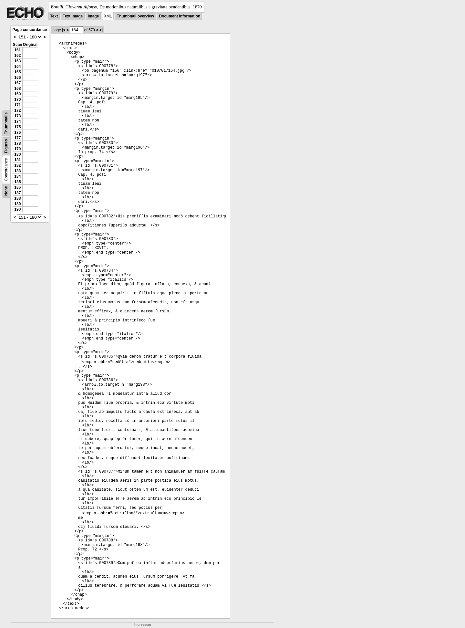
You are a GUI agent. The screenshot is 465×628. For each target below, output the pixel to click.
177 (17, 138)
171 (17, 105)
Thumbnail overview (135, 16)
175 (17, 127)
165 (17, 72)
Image (93, 16)
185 (17, 182)
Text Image (73, 16)
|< (63, 30)
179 (17, 149)
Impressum (142, 624)
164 (17, 66)
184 (17, 176)
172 (17, 110)
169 (17, 94)
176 (17, 132)
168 (17, 88)
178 (17, 143)
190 (17, 209)
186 (17, 187)
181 (17, 160)
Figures (6, 146)
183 (17, 171)
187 (17, 193)
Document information (179, 16)
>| (101, 30)
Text (54, 16)
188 (17, 198)
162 (17, 55)
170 (17, 99)
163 (17, 61)
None (6, 191)
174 (17, 121)
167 (17, 83)
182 (17, 165)
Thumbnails (6, 123)
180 (17, 154)
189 (17, 204)
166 (17, 77)
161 (17, 50)
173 (17, 116)
